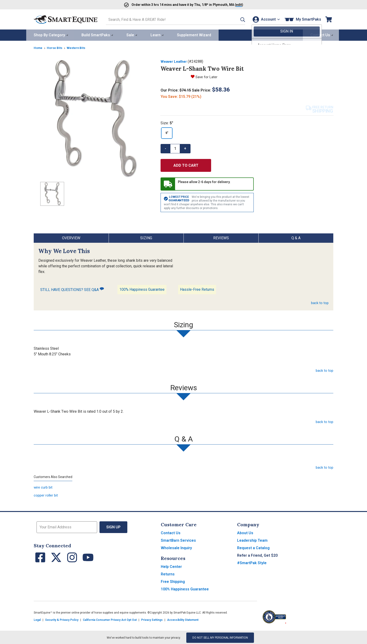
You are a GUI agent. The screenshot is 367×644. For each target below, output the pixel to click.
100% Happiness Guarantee (142, 289)
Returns (168, 573)
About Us (245, 532)
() (233, 4)
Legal (37, 619)
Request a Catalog (253, 547)
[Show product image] (93, 117)
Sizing (146, 237)
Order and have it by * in (169, 4)
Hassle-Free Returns (197, 289)
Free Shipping (173, 581)
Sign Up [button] (113, 526)
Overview (71, 237)
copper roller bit (47, 494)
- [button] (165, 147)
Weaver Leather (175, 61)
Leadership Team (252, 539)
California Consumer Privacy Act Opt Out (110, 619)
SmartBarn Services (178, 539)
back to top (319, 302)
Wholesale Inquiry (176, 547)
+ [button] (185, 147)
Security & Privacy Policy (61, 619)
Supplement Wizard (194, 34)
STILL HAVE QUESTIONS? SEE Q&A (72, 288)
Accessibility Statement (182, 619)
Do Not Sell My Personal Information (220, 637)
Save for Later (207, 76)
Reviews (221, 237)
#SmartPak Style (252, 562)
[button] (236, 19)
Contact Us (170, 532)
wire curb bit (44, 486)
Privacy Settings (152, 619)
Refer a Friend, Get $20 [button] (257, 554)
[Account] (265, 19)
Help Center (171, 566)
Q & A (296, 237)
